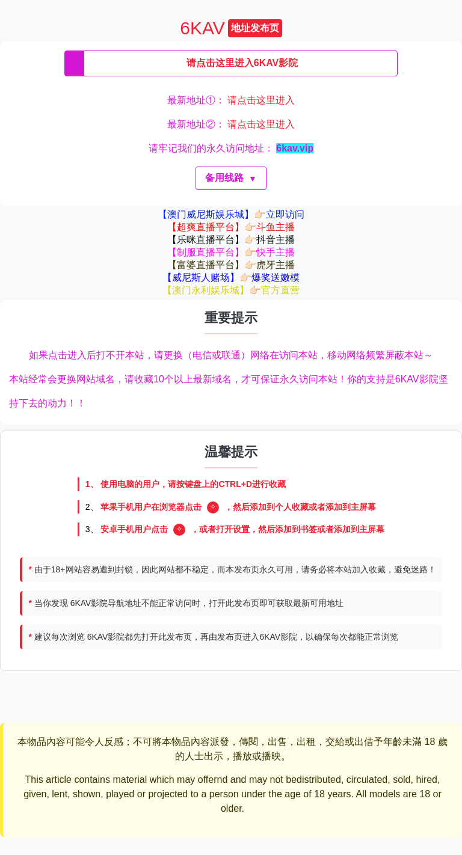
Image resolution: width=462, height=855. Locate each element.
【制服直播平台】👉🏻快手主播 (231, 252)
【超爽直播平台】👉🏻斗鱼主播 (231, 227)
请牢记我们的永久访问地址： (231, 148)
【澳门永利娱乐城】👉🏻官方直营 (231, 290)
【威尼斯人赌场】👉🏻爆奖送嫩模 (231, 277)
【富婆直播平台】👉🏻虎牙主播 (231, 265)
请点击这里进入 (261, 100)
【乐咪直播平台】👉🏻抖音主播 (231, 239)
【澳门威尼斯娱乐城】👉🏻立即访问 (231, 214)
